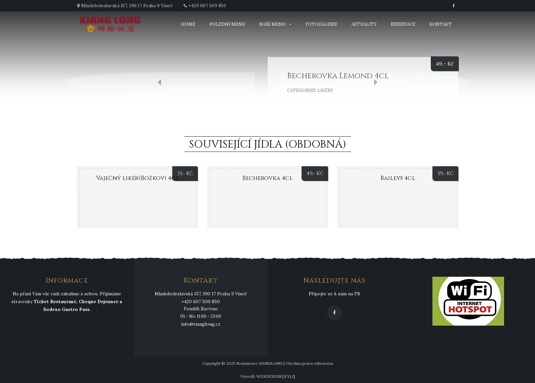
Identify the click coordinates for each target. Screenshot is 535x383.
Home (188, 24)
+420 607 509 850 (207, 5)
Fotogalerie (321, 24)
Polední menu (227, 24)
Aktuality (364, 24)
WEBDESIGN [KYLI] (275, 376)
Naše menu (272, 24)
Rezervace (403, 24)
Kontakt (440, 24)
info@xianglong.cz (200, 324)
